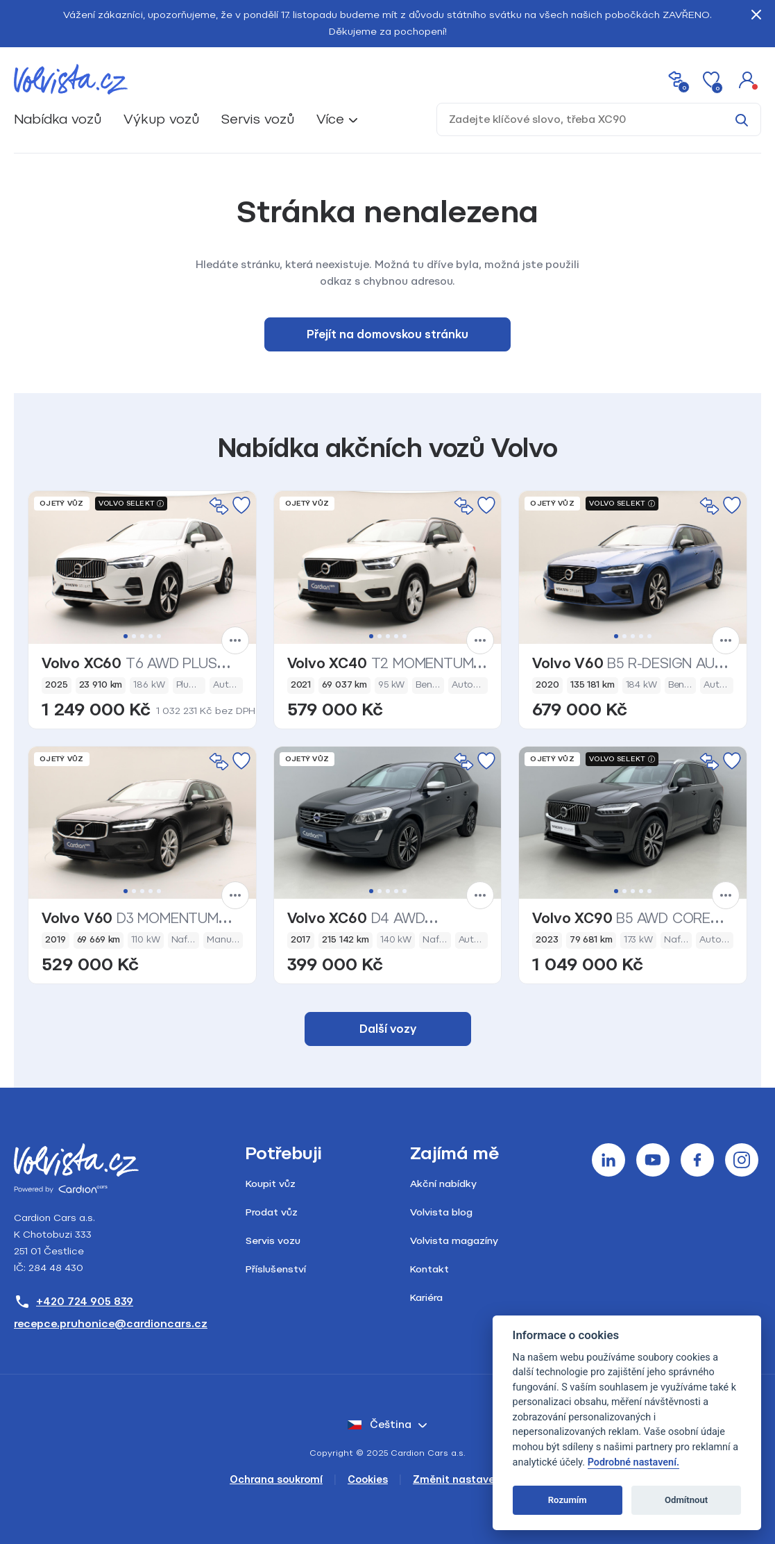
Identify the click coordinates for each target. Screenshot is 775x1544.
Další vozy (387, 1029)
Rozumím (567, 1500)
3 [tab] (142, 636)
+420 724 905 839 (73, 1301)
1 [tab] (126, 636)
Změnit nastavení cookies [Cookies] (479, 1480)
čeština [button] (379, 1424)
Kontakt (429, 1269)
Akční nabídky (443, 1184)
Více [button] (330, 119)
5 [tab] (159, 636)
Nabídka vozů (57, 119)
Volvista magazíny (454, 1241)
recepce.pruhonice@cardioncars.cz (110, 1324)
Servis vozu (273, 1241)
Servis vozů (257, 119)
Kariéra (426, 1298)
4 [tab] (150, 636)
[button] (747, 79)
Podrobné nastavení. (633, 1462)
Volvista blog (441, 1212)
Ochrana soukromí (276, 1480)
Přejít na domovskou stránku (387, 334)
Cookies (368, 1480)
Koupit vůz (271, 1184)
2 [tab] (134, 636)
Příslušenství (276, 1269)
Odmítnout (686, 1500)
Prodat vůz (272, 1212)
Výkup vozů (161, 119)
